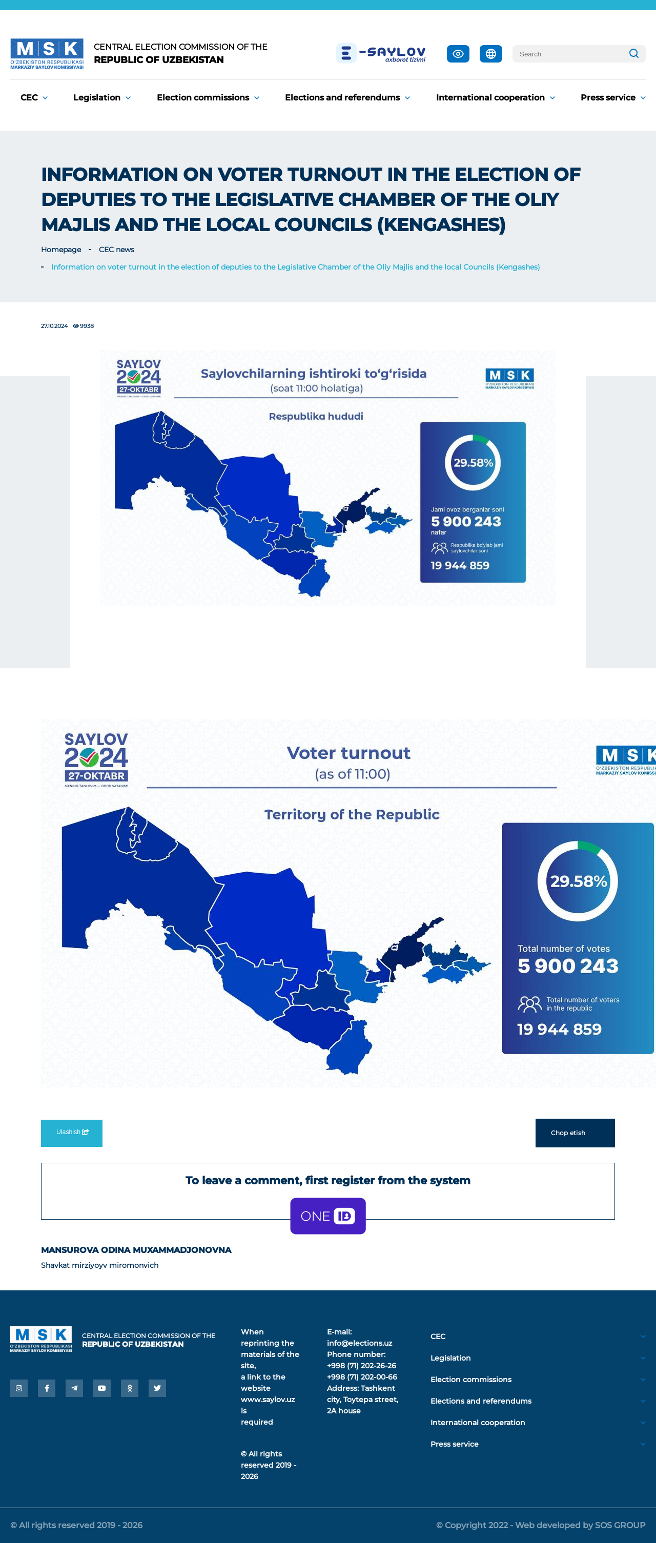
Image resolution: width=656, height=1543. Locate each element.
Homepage (61, 249)
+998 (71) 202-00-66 (362, 1377)
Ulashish (71, 1132)
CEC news (116, 249)
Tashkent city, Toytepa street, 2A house (362, 1399)
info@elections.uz (359, 1343)
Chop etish (575, 1133)
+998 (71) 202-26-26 (361, 1365)
